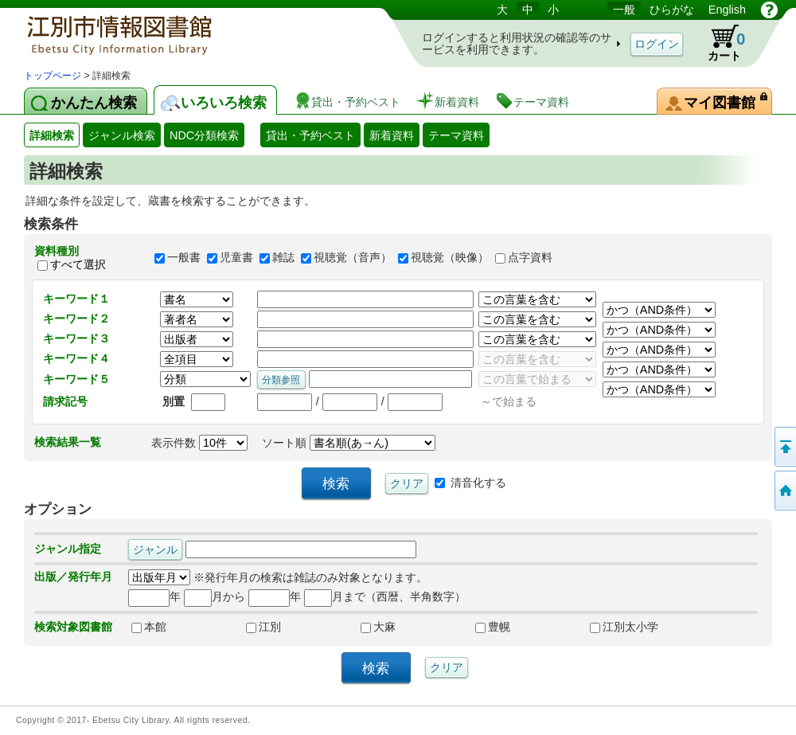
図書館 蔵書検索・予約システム (191, 34)
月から (214, 596)
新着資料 (391, 135)
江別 (263, 626)
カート (719, 43)
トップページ (52, 75)
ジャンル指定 (67, 548)
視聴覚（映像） (450, 258)
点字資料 (530, 258)
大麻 (378, 626)
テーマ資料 (456, 135)
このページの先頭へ (784, 447)
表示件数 (199, 442)
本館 (148, 626)
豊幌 (492, 626)
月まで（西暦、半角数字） (385, 596)
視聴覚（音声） (353, 258)
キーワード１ (76, 298)
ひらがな (672, 9)
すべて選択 (78, 264)
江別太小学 (624, 626)
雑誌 (283, 258)
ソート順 (348, 442)
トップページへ (784, 490)
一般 (624, 9)
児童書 (236, 258)
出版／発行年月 (73, 576)
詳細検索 (51, 135)
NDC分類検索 (204, 135)
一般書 (184, 258)
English (727, 9)
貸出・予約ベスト (310, 135)
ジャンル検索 (121, 135)
